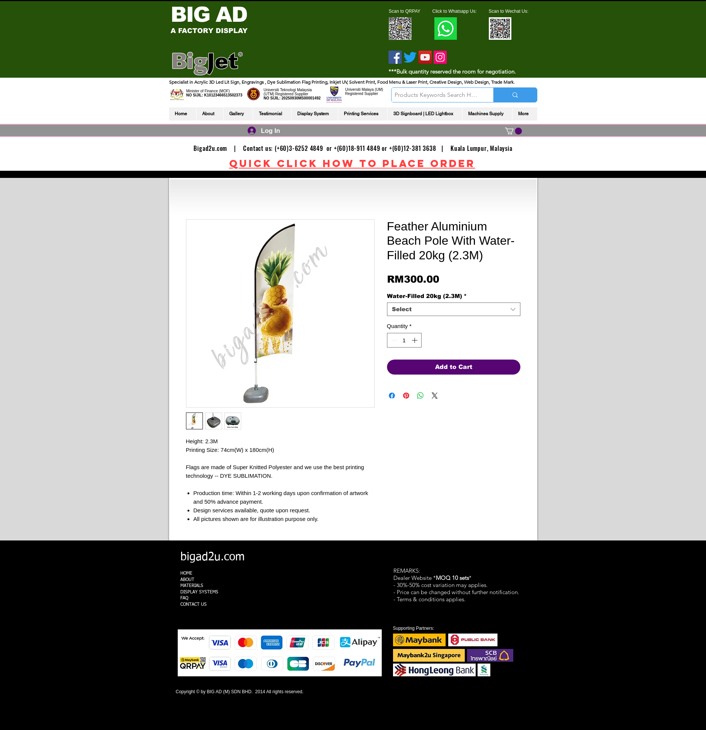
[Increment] (415, 340)
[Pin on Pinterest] (406, 395)
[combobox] (453, 309)
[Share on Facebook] (391, 395)
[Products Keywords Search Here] (436, 95)
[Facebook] (395, 57)
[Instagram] (440, 57)
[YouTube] (425, 57)
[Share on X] (434, 395)
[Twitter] (410, 57)
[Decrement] (393, 340)
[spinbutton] (404, 340)
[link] (513, 131)
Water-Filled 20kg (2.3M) (427, 296)
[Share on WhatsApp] (420, 395)
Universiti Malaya (359, 89)
